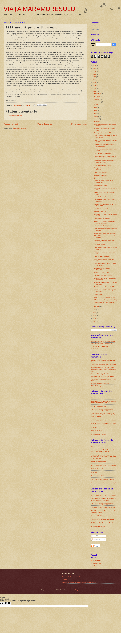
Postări (95, 536)
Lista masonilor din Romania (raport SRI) (103, 507)
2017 (94, 77)
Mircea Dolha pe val (100, 197)
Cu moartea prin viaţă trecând (102, 153)
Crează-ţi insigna (95, 29)
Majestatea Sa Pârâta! (100, 185)
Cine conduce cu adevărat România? (105, 233)
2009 (94, 315)
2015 (94, 82)
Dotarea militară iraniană (101, 208)
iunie (96, 110)
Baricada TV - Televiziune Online (71, 577)
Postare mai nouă (11, 124)
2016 (94, 79)
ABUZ (92, 397)
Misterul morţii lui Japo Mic (98, 406)
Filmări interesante (99, 245)
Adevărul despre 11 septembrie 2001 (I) (105, 300)
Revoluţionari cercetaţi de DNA (103, 133)
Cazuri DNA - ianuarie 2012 (102, 256)
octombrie (97, 99)
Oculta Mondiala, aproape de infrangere (102, 519)
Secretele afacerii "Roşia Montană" (104, 302)
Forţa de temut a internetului (102, 165)
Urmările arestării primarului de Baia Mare (103, 523)
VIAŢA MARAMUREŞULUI (40, 8)
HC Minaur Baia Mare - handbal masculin (103, 367)
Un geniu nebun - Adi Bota (98, 434)
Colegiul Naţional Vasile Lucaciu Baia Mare (103, 364)
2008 (94, 318)
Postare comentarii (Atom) (19, 128)
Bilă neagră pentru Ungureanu (103, 226)
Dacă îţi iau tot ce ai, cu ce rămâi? (104, 287)
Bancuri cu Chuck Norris (98, 516)
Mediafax (64, 579)
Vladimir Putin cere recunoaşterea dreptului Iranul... (104, 145)
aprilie (96, 116)
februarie (97, 121)
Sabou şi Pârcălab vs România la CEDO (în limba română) (79, 582)
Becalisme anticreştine (100, 175)
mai (95, 113)
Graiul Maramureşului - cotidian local (101, 344)
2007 (94, 321)
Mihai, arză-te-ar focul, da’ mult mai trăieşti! (103, 423)
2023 (94, 65)
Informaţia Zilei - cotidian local (99, 346)
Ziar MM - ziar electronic (98, 349)
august (96, 104)
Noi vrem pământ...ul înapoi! (102, 272)
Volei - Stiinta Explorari (97, 386)
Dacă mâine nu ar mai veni (102, 218)
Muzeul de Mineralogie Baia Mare (100, 374)
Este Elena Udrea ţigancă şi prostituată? (102, 268)
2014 (94, 85)
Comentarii (96, 539)
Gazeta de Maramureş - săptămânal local (103, 341)
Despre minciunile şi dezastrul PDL (104, 297)
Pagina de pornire (44, 124)
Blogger (77, 590)
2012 (94, 91)
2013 (94, 88)
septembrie (97, 102)
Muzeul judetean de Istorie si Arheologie (102, 376)
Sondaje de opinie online (101, 172)
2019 (94, 71)
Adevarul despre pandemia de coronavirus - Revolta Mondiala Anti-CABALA (103, 401)
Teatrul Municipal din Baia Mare (100, 383)
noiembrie (97, 96)
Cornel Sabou (94, 26)
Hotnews (64, 585)
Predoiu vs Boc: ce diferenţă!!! (103, 275)
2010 (94, 312)
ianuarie (96, 306)
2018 (94, 74)
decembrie (97, 93)
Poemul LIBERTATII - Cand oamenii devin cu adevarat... (104, 222)
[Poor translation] (7, 603)
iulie (95, 107)
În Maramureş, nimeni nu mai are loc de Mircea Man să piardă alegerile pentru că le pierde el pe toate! (103, 415)
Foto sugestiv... (98, 294)
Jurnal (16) (94, 427)
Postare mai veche (79, 124)
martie (96, 119)
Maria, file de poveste (97, 430)
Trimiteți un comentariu (15, 115)
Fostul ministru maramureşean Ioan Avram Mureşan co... (104, 241)
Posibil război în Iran (100, 211)
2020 (94, 68)
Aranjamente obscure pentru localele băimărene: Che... (105, 161)
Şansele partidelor (99, 178)
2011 (94, 310)
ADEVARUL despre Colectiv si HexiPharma (103, 420)
